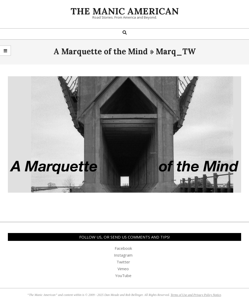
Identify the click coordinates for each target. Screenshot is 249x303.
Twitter (123, 261)
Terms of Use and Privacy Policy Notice (196, 295)
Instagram (123, 255)
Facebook (123, 248)
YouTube (123, 275)
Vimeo (123, 268)
